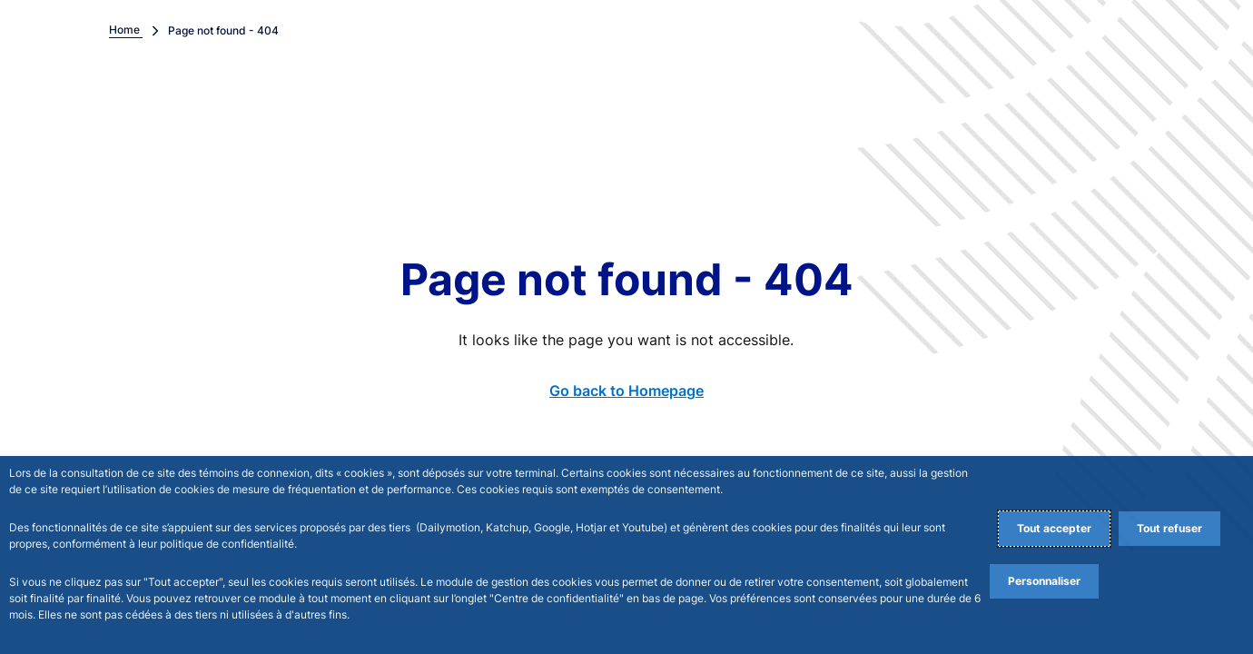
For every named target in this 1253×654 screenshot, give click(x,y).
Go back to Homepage (626, 391)
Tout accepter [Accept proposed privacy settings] (1054, 528)
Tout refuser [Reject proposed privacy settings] (1169, 528)
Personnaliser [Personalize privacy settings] (1044, 581)
